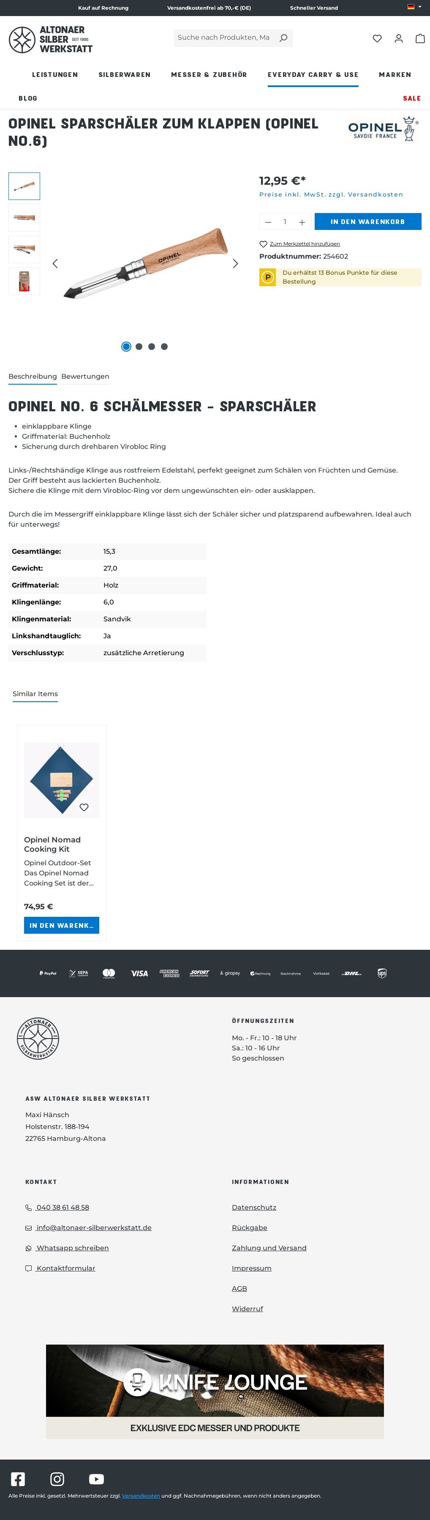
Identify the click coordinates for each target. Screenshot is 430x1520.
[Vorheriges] (55, 263)
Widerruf (247, 1309)
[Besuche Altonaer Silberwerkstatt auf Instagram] (57, 1479)
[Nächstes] (235, 263)
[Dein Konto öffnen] (398, 38)
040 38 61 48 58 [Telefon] (57, 1207)
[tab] (32, 377)
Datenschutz (254, 1207)
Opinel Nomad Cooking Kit (52, 844)
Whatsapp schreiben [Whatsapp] (67, 1248)
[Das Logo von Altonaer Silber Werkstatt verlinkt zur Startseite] (50, 39)
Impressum (252, 1268)
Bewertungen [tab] (85, 376)
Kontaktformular (60, 1268)
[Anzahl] (285, 221)
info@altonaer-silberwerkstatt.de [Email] (88, 1228)
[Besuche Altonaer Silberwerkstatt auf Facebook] (17, 1479)
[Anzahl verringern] (268, 221)
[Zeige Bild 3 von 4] (151, 346)
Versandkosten (141, 1496)
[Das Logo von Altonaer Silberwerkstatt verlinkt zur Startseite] (112, 1038)
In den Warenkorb (368, 221)
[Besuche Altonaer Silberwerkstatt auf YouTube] (96, 1479)
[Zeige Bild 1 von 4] (126, 346)
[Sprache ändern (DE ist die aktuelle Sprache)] (415, 7)
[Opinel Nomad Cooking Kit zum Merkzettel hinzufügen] (84, 807)
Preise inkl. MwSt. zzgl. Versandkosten (331, 194)
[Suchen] (283, 38)
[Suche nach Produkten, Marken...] (224, 38)
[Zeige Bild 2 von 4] (139, 346)
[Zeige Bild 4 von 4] (164, 346)
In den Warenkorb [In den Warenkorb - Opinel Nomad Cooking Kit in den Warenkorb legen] (64, 925)
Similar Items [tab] (35, 694)
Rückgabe (249, 1228)
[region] (125, 263)
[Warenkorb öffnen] (420, 38)
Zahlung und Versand (269, 1248)
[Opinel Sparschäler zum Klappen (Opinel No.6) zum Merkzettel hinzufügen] (299, 244)
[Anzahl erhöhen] (302, 221)
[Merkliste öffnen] (377, 38)
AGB (239, 1289)
